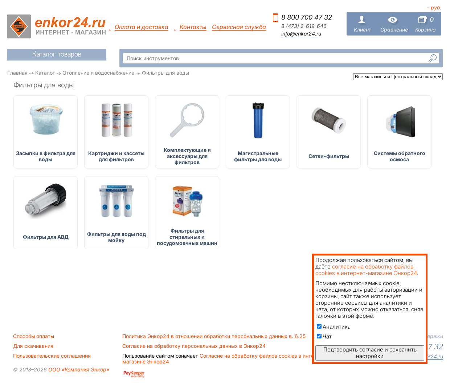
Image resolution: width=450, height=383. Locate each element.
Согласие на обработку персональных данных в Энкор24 (194, 346)
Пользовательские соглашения (52, 356)
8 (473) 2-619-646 (304, 26)
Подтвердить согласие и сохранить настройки (370, 352)
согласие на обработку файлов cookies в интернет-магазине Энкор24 (366, 269)
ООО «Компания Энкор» (78, 369)
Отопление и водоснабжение (98, 73)
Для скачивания (33, 346)
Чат (324, 336)
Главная (17, 73)
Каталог (45, 73)
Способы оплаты (33, 336)
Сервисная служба (239, 27)
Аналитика (334, 326)
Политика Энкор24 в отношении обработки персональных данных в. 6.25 (214, 336)
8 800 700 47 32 (306, 17)
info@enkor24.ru (301, 34)
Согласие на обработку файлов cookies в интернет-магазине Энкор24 (225, 359)
